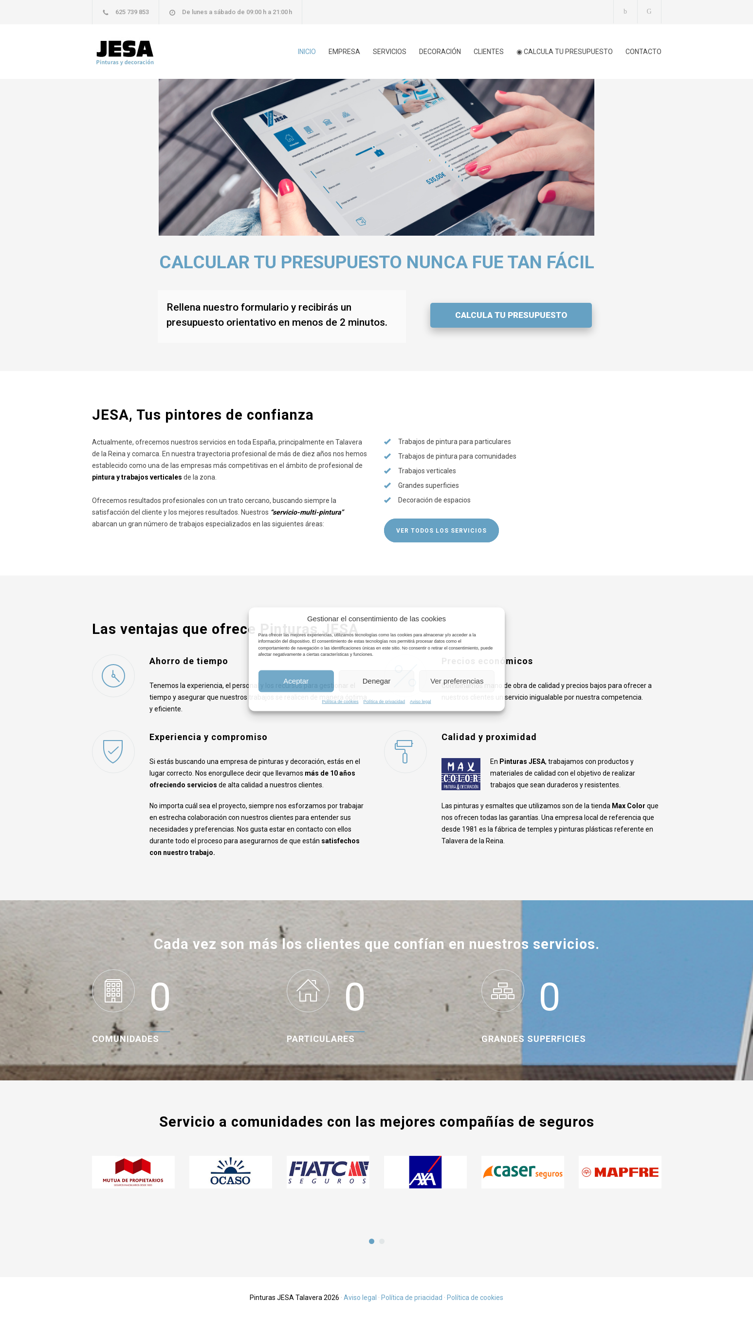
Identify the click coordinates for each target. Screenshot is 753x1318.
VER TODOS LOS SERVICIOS (441, 530)
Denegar (377, 681)
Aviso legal (420, 701)
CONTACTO (643, 52)
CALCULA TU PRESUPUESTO (511, 315)
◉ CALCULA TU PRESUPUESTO (564, 52)
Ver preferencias (456, 681)
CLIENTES (489, 52)
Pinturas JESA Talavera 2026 (294, 1297)
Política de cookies (340, 701)
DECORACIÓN (440, 52)
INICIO (307, 52)
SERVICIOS (389, 52)
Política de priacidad (411, 1297)
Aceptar (296, 681)
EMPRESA (344, 52)
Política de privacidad (384, 701)
